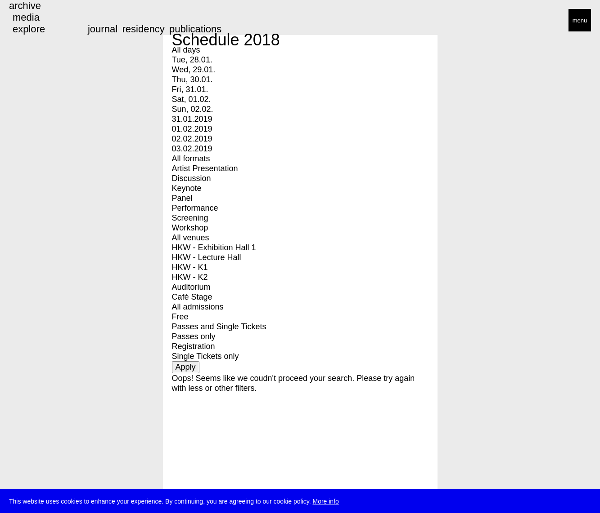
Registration (193, 346)
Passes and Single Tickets (219, 326)
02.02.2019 (192, 138)
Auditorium (191, 287)
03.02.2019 (192, 148)
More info (325, 502)
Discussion (191, 178)
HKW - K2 (190, 277)
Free (180, 316)
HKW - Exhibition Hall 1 (214, 247)
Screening (190, 217)
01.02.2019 (192, 128)
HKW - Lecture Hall (206, 257)
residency (143, 29)
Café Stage (192, 296)
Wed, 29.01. (194, 69)
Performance (195, 207)
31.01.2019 (192, 119)
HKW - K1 (190, 267)
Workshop (190, 227)
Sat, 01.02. (191, 99)
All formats (191, 158)
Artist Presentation (205, 168)
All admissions (198, 306)
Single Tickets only (205, 356)
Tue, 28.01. (192, 59)
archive (25, 5)
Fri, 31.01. (190, 89)
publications (195, 29)
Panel (182, 198)
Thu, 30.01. (192, 79)
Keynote (187, 188)
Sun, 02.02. (192, 109)
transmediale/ (35, 21)
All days (186, 49)
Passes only (194, 336)
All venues (190, 237)
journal (102, 29)
